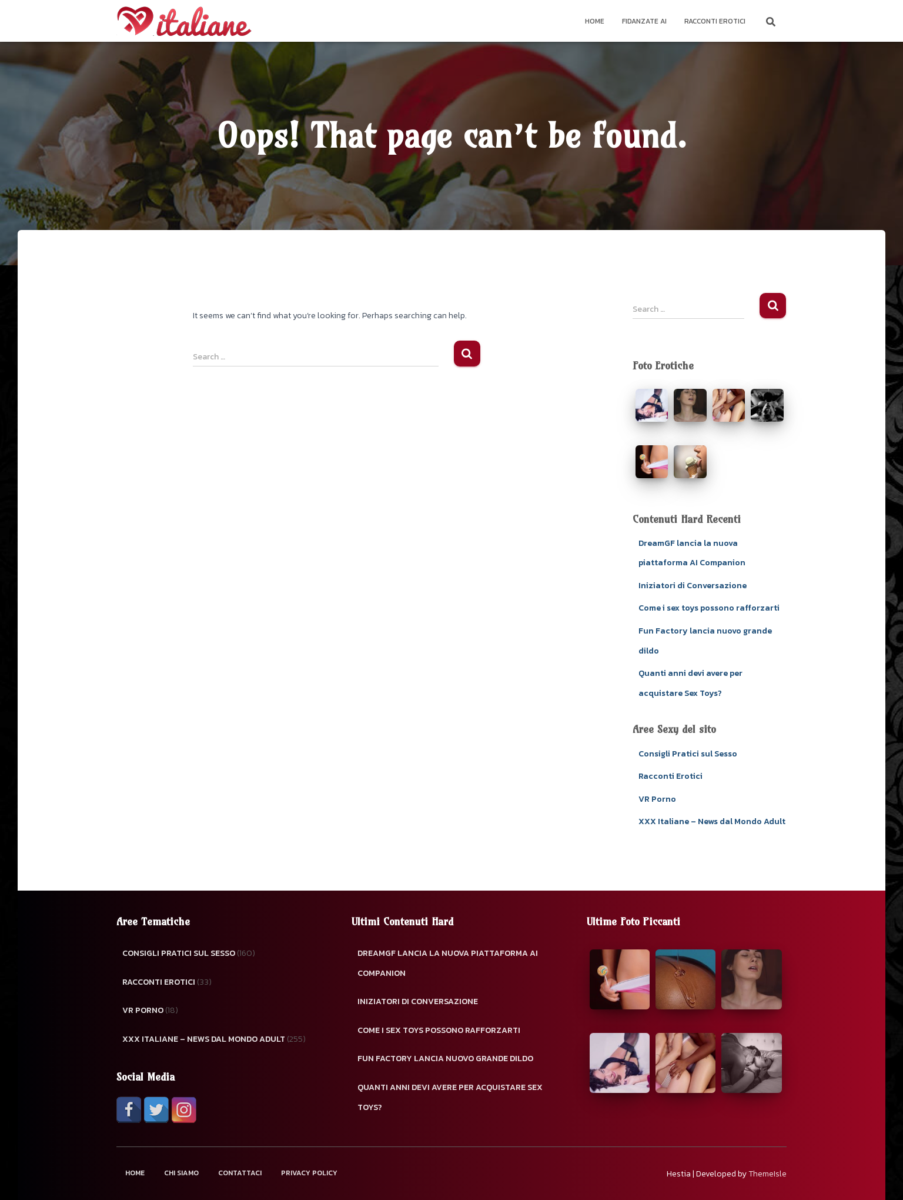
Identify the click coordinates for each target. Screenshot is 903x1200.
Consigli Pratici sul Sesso (687, 754)
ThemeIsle (767, 1174)
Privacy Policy (309, 1173)
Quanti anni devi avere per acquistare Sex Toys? (450, 1097)
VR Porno (657, 799)
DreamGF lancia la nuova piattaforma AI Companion (447, 963)
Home (594, 21)
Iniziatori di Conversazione (692, 585)
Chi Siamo (181, 1173)
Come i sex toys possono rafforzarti (709, 608)
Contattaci (240, 1173)
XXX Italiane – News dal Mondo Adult (711, 821)
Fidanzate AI (644, 21)
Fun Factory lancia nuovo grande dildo (445, 1058)
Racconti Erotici (714, 21)
